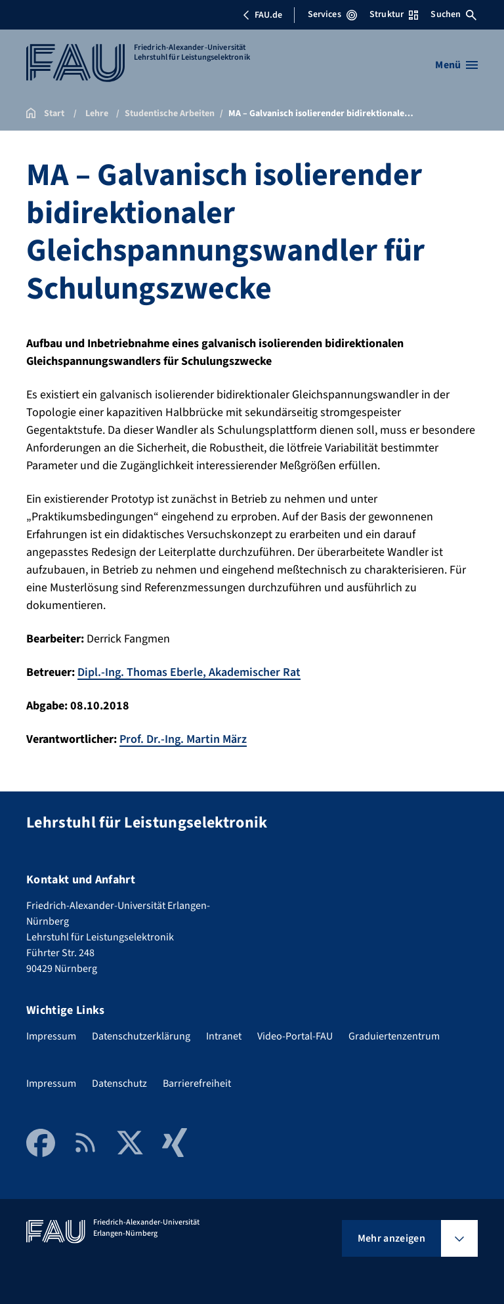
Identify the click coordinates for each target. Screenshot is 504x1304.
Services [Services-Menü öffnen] (332, 14)
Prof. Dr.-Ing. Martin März (183, 739)
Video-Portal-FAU (295, 1036)
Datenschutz (119, 1083)
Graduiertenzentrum (394, 1036)
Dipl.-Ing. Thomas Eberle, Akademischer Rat (189, 672)
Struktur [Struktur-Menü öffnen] (393, 14)
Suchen (453, 14)
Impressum (51, 1036)
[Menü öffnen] (456, 65)
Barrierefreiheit (197, 1083)
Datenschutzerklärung (141, 1036)
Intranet (224, 1036)
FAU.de (262, 15)
